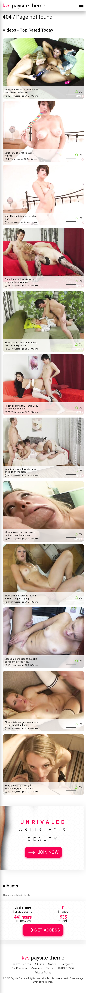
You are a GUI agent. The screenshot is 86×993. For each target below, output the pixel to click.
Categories (67, 964)
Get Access (47, 930)
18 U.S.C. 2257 (66, 968)
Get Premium (19, 968)
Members (36, 968)
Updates (15, 964)
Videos (27, 964)
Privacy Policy (43, 972)
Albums (39, 964)
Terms (50, 968)
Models (52, 964)
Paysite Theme (24, 5)
